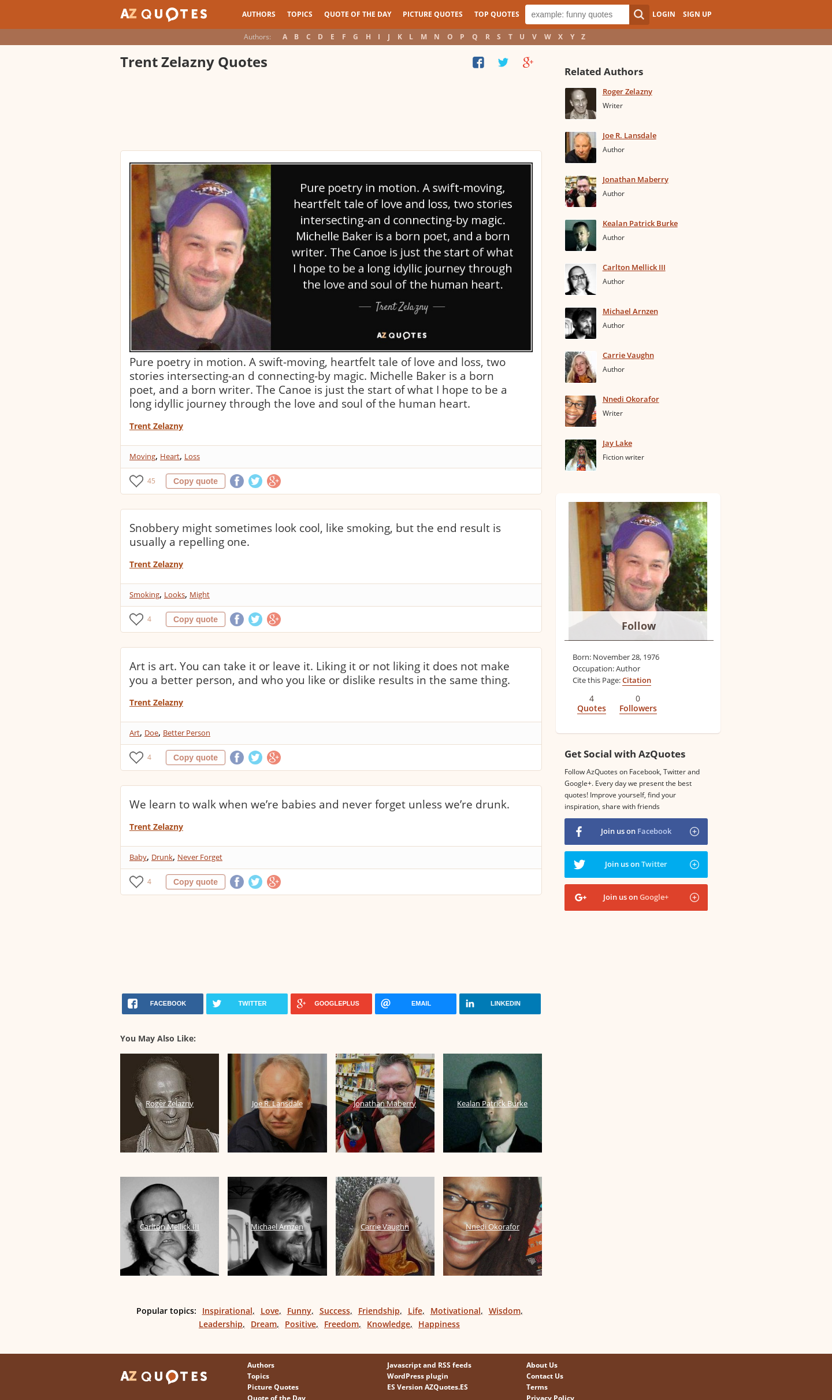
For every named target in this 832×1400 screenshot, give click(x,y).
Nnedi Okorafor (631, 399)
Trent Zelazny (156, 425)
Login (663, 14)
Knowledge (388, 1323)
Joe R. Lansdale (629, 135)
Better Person (186, 732)
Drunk (162, 857)
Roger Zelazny (627, 91)
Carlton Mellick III (634, 267)
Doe (151, 732)
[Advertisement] (330, 112)
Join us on (636, 831)
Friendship (379, 1310)
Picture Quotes (433, 14)
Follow (639, 626)
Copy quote (195, 481)
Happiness (439, 1323)
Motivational (455, 1310)
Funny (299, 1310)
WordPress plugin (417, 1376)
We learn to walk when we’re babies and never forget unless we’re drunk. (319, 804)
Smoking (144, 594)
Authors (259, 14)
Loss (192, 456)
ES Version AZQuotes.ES (427, 1387)
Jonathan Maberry (635, 179)
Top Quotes (496, 14)
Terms (537, 1387)
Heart (170, 456)
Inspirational (227, 1310)
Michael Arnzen (630, 311)
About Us (542, 1365)
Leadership (221, 1323)
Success (335, 1310)
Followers (638, 708)
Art (134, 732)
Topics (300, 14)
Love (270, 1310)
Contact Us (544, 1376)
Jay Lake (617, 443)
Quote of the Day (357, 14)
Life (415, 1310)
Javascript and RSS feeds (429, 1365)
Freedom (341, 1323)
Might (200, 594)
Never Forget (199, 857)
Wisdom (505, 1310)
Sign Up (697, 14)
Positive (300, 1323)
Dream (264, 1323)
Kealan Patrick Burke (640, 223)
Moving (142, 456)
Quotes (591, 708)
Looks (174, 594)
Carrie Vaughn (628, 355)
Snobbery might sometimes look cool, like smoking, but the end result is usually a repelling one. (315, 535)
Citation (636, 680)
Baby (138, 857)
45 (151, 481)
